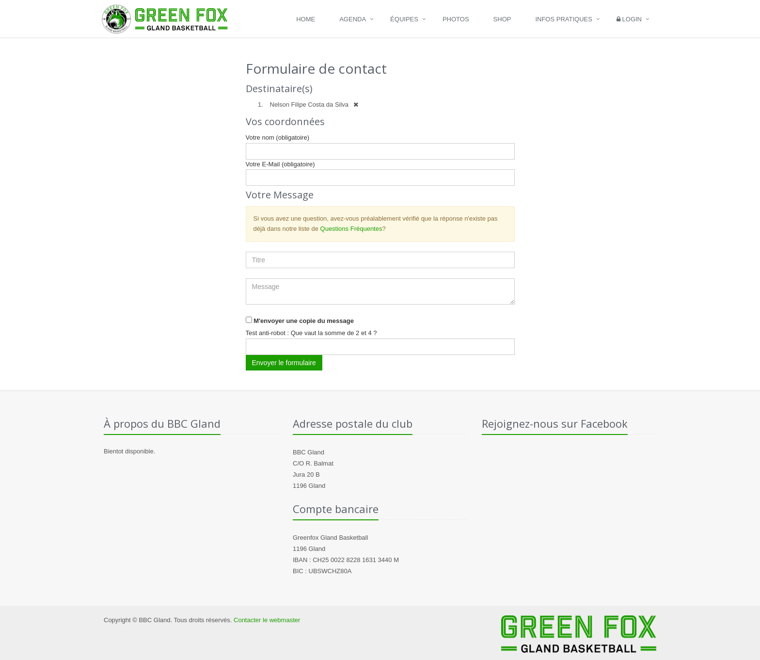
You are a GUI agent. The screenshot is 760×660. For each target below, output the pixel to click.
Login (629, 19)
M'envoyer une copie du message (303, 320)
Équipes (404, 19)
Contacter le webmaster (267, 620)
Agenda (352, 19)
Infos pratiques (563, 19)
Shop (502, 19)
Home (305, 19)
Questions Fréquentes (351, 228)
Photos (456, 19)
